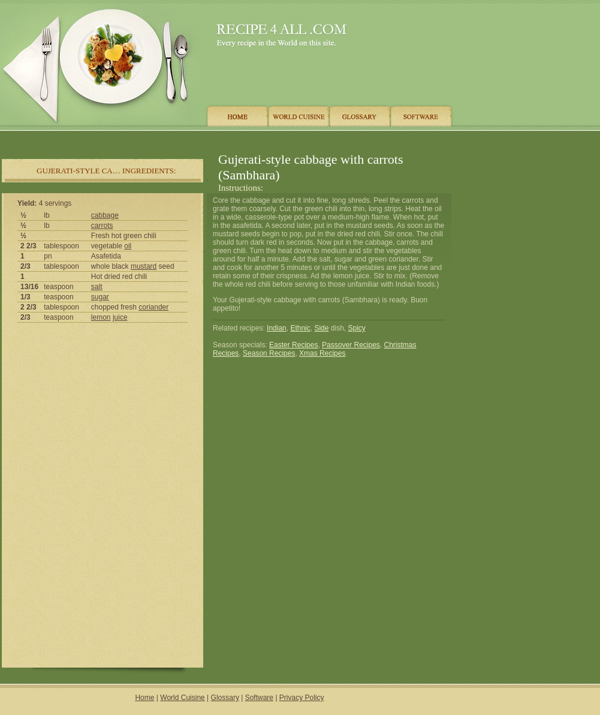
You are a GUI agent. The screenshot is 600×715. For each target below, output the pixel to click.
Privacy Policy (301, 697)
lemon (101, 317)
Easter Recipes (293, 345)
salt (96, 287)
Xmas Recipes (322, 353)
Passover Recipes (351, 345)
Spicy (357, 328)
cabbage (105, 215)
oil (127, 246)
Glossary (225, 697)
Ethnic (300, 328)
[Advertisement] (227, 139)
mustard (143, 266)
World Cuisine (182, 697)
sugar (100, 297)
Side (321, 328)
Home (144, 697)
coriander (153, 307)
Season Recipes (269, 353)
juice (120, 317)
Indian (277, 328)
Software (259, 697)
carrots (102, 225)
